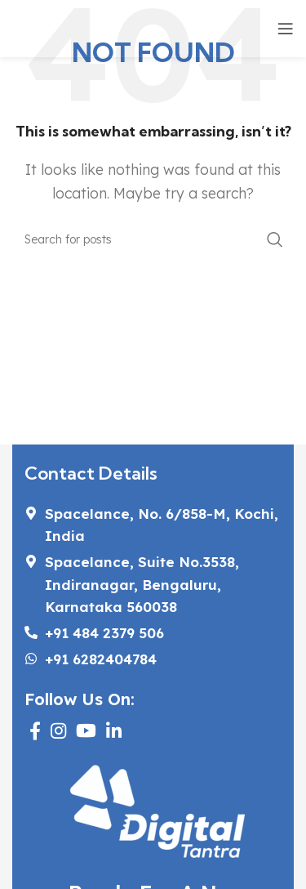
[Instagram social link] (58, 730)
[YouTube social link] (86, 730)
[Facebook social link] (35, 730)
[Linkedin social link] (113, 730)
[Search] (153, 239)
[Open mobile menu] (285, 28)
